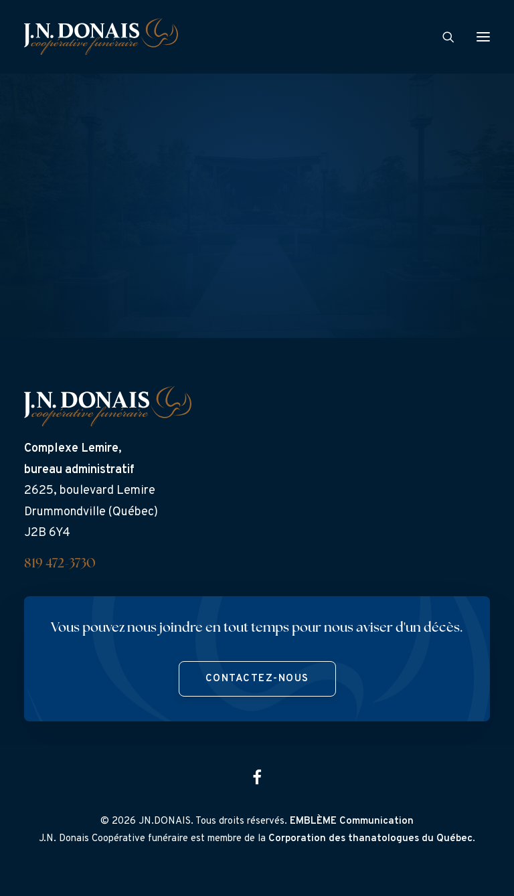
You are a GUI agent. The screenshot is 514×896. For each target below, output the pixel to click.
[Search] (442, 37)
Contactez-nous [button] (257, 679)
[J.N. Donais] (101, 36)
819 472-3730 (60, 564)
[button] (483, 36)
